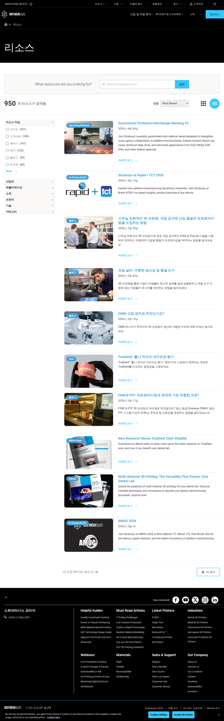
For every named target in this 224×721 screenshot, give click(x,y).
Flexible (120, 675)
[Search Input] (137, 85)
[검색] (182, 85)
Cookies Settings (158, 714)
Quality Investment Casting (95, 626)
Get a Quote (158, 680)
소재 (192, 14)
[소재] (30, 194)
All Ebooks (86, 651)
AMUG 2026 (130, 525)
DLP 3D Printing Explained (129, 655)
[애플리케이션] (30, 188)
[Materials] (132, 664)
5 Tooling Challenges (127, 626)
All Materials (122, 685)
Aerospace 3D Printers (199, 641)
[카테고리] (30, 212)
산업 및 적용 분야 (140, 14)
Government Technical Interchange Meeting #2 (156, 124)
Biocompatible (123, 680)
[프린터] (30, 200)
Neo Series (157, 636)
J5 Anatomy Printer (162, 646)
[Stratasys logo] (14, 14)
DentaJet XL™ (159, 641)
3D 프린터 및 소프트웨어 (168, 14)
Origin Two (157, 631)
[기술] (30, 206)
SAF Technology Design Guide (96, 641)
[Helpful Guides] (97, 620)
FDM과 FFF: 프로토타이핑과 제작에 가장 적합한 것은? (161, 395)
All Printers (157, 651)
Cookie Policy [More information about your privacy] (53, 717)
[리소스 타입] (30, 123)
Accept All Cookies (183, 714)
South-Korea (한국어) (20, 4)
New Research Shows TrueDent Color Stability (155, 443)
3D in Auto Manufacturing (129, 646)
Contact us (193, 675)
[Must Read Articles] (132, 620)
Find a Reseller (159, 675)
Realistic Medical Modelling (130, 641)
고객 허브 (196, 4)
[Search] (215, 4)
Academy (192, 690)
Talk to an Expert (160, 685)
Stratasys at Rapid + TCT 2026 (143, 176)
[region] (112, 715)
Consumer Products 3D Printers (200, 648)
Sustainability (195, 695)
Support (156, 670)
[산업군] (30, 182)
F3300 (155, 626)
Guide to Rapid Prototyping (130, 636)
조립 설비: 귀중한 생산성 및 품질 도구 (149, 271)
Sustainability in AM (91, 680)
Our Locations (195, 680)
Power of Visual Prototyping (95, 631)
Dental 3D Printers (197, 626)
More (9, 171)
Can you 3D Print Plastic (128, 651)
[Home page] (4, 25)
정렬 (156, 103)
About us (192, 670)
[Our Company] (204, 664)
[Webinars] (97, 664)
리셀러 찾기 (136, 4)
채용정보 (157, 4)
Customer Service (161, 695)
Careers (192, 685)
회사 (176, 4)
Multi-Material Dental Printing (96, 636)
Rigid (119, 670)
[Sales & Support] (168, 664)
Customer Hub (159, 690)
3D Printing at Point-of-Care (95, 685)
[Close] (218, 714)
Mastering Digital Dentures (94, 690)
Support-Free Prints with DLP (96, 646)
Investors (192, 700)
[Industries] (204, 620)
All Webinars (87, 695)
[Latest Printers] (168, 620)
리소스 (98, 4)
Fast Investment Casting (93, 670)
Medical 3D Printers (198, 631)
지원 (116, 4)
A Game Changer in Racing (94, 675)
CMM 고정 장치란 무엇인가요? (144, 314)
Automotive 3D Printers (200, 636)
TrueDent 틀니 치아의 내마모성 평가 (148, 357)
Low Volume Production (128, 631)
